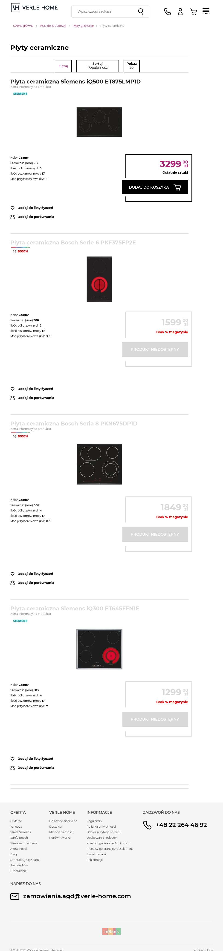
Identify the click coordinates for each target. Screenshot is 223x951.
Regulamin (94, 821)
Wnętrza (16, 826)
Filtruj (63, 66)
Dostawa (55, 826)
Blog (13, 854)
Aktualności (18, 848)
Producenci (18, 871)
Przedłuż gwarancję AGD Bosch (108, 843)
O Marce (16, 821)
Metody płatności (61, 832)
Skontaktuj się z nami (25, 860)
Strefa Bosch (19, 837)
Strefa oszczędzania (23, 843)
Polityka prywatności (101, 826)
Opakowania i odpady (102, 837)
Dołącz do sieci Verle (63, 821)
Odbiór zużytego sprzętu (104, 832)
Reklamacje (95, 860)
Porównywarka (60, 837)
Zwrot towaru (96, 854)
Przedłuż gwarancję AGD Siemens (110, 848)
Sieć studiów (19, 865)
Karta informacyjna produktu (30, 87)
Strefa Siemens (20, 832)
